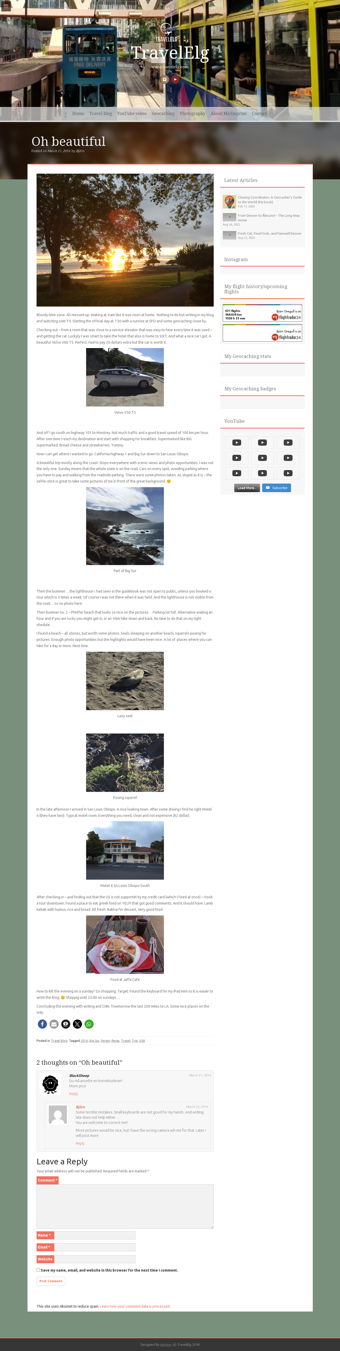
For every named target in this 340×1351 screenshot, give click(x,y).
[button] (42, 1024)
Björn (80, 151)
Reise (115, 1040)
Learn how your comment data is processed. (135, 1306)
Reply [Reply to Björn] (80, 1143)
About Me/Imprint (229, 113)
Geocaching (163, 113)
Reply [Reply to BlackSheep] (73, 1094)
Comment (47, 1180)
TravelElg (170, 53)
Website (45, 1259)
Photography (192, 113)
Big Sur (94, 1040)
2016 (84, 1040)
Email (44, 1247)
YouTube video (132, 113)
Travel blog (100, 113)
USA (142, 1040)
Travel (125, 1040)
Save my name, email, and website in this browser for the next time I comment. (109, 1270)
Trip (135, 1040)
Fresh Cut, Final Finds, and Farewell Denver (270, 233)
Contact (259, 113)
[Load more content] (247, 491)
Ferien (105, 1040)
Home (78, 113)
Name (44, 1235)
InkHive (165, 1344)
